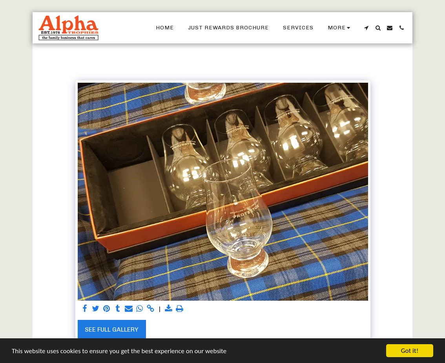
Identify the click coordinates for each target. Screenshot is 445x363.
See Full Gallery (112, 329)
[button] (366, 28)
